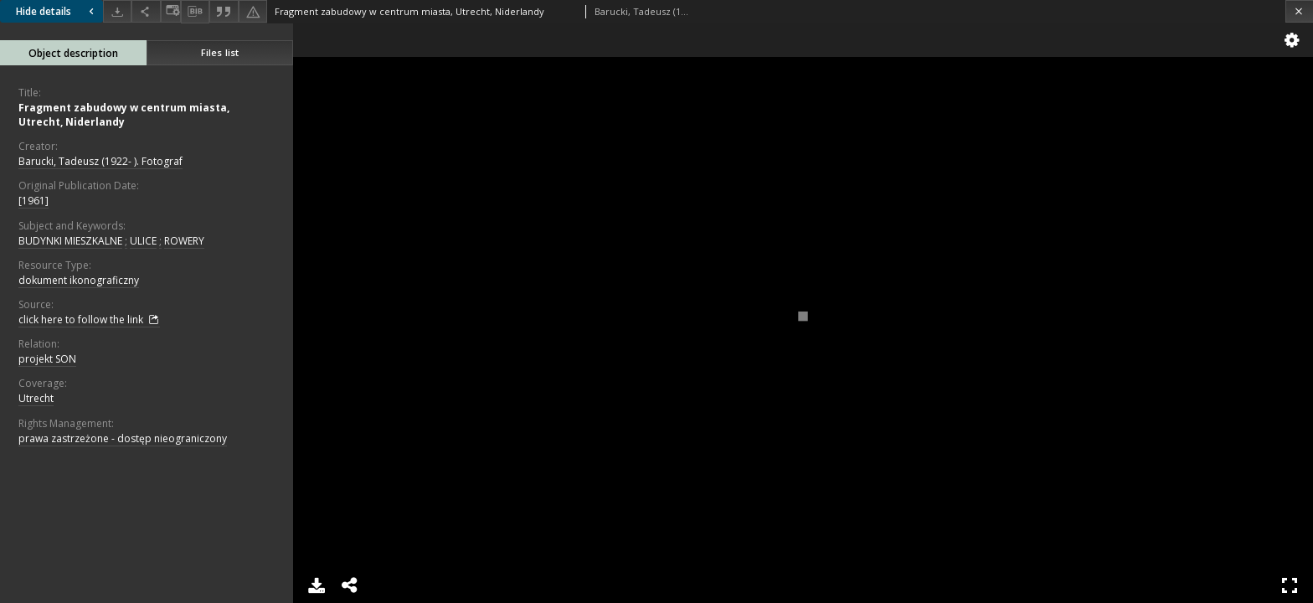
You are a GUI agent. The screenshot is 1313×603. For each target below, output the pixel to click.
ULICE (143, 241)
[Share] (145, 11)
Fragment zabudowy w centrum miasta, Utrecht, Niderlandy (123, 114)
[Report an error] (253, 11)
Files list (220, 52)
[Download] (117, 11)
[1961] (33, 200)
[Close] (1299, 11)
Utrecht (36, 398)
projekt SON (47, 359)
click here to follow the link (89, 319)
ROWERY (184, 241)
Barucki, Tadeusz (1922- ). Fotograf (100, 161)
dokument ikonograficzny (78, 280)
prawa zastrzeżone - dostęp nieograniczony (122, 438)
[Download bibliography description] (195, 11)
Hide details (57, 11)
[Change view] (171, 11)
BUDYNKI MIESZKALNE (70, 241)
